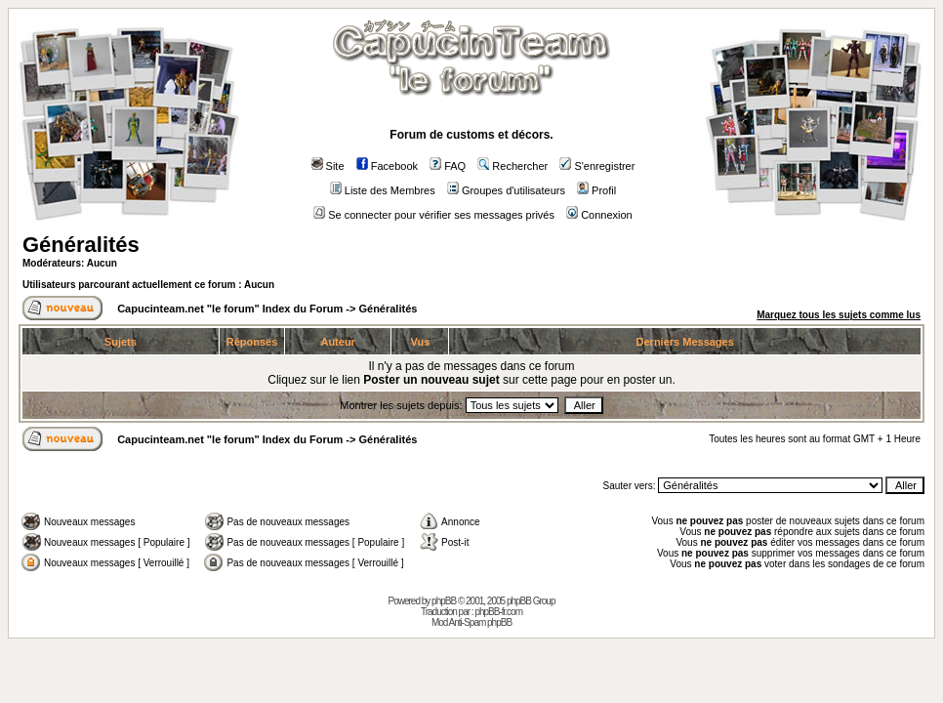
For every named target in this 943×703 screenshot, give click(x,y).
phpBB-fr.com (498, 611)
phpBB (443, 601)
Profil (596, 190)
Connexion (599, 215)
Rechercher (512, 166)
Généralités (81, 244)
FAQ (448, 166)
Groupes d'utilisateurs (506, 190)
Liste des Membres (382, 190)
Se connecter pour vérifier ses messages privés (433, 215)
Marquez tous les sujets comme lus (839, 315)
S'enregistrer (597, 166)
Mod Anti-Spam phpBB (471, 622)
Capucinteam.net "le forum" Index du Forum (230, 308)
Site (328, 166)
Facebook (387, 166)
